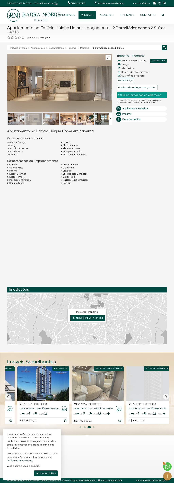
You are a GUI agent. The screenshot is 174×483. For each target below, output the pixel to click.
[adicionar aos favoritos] (55, 421)
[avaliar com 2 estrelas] (12, 37)
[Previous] (8, 397)
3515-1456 (78, 3)
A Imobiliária (66, 15)
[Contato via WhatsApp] (167, 466)
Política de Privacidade (111, 480)
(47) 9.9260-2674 (142, 162)
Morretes (138, 55)
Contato (148, 15)
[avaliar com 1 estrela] (8, 37)
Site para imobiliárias (145, 480)
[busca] (163, 15)
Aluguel (107, 15)
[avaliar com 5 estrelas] (23, 37)
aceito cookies (46, 473)
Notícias (127, 15)
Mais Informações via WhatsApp (139, 94)
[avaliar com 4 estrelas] (19, 37)
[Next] (166, 397)
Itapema (123, 55)
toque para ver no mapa (87, 318)
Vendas (87, 15)
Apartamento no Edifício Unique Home (44, 28)
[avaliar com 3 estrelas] (16, 37)
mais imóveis (142, 173)
